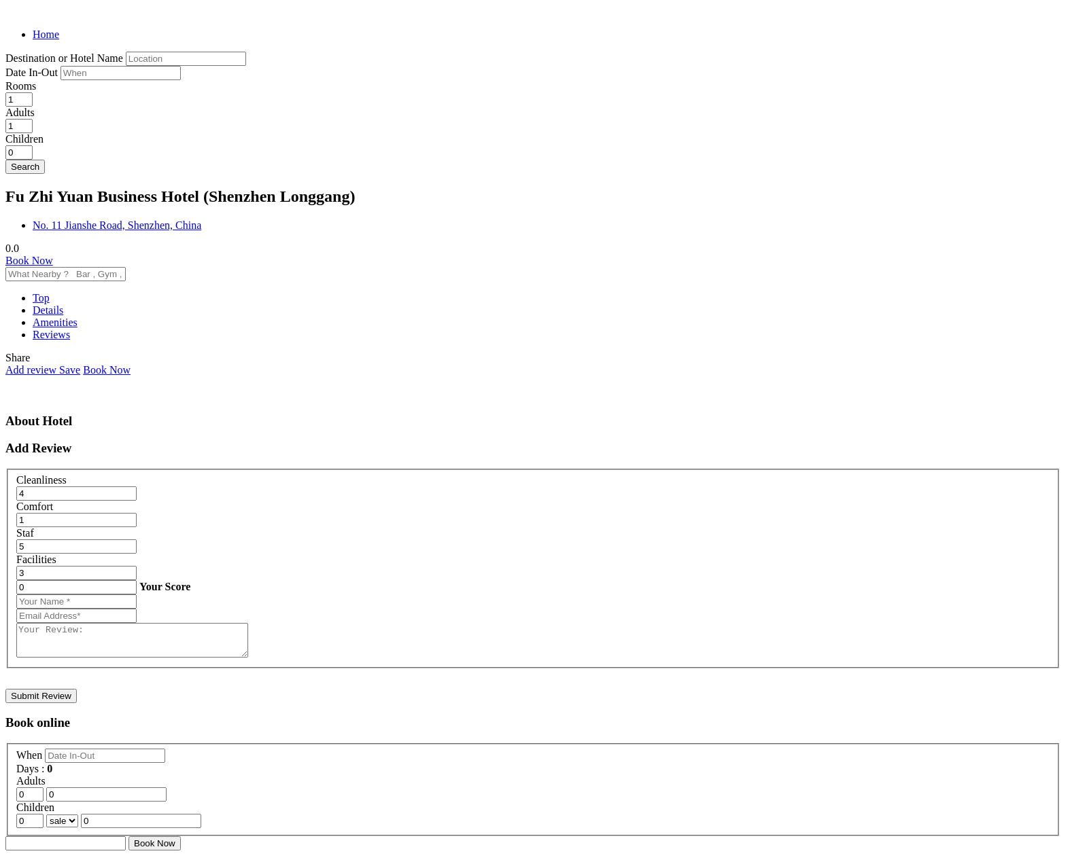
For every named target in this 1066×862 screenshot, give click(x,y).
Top (41, 298)
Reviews (51, 334)
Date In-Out (33, 72)
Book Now (29, 260)
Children (24, 139)
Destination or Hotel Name (64, 58)
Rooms (20, 86)
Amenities (55, 322)
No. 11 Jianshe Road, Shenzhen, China (117, 225)
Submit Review (41, 702)
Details (48, 310)
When (30, 761)
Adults (20, 112)
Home (46, 34)
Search (25, 167)
